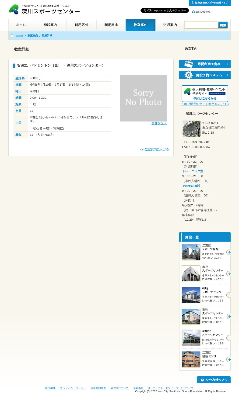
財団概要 (50, 388)
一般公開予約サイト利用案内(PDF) (205, 104)
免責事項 (138, 388)
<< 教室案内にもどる (154, 149)
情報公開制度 (98, 388)
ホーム (19, 35)
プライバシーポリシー (73, 388)
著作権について (120, 388)
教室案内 (33, 35)
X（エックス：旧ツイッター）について (170, 388)
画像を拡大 (159, 123)
